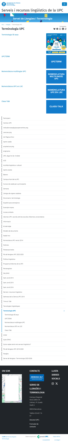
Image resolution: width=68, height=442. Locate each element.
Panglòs (6, 354)
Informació (7, 221)
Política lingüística (9, 259)
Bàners (5, 175)
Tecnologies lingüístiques (11, 306)
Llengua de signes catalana (12, 193)
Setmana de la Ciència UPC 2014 (14, 297)
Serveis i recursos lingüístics (12, 292)
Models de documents (10, 231)
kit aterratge (7, 226)
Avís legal (57, 440)
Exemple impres (8, 207)
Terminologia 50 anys (10, 35)
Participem (6, 118)
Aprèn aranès (7, 170)
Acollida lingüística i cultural (12, 165)
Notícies (6, 245)
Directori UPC (34, 420)
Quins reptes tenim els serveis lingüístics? (17, 344)
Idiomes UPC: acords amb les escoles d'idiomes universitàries (23, 217)
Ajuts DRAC (7, 340)
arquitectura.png (8, 146)
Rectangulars (7, 268)
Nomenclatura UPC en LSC (12, 86)
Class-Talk (6, 101)
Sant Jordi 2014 (8, 278)
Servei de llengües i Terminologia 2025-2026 (17, 358)
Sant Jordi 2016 (8, 287)
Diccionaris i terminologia (11, 198)
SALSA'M (6, 273)
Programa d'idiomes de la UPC (13, 264)
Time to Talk (7, 301)
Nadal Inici (6, 236)
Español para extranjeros (11, 203)
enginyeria (6, 151)
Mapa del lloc (56, 436)
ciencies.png (7, 132)
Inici (3, 24)
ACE (4, 160)
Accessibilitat (46, 440)
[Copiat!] (65, 29)
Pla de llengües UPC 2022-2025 (13, 254)
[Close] (64, 4)
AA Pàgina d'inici (8, 137)
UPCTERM (6, 56)
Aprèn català (7, 142)
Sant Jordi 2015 (8, 283)
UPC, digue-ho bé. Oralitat (11, 156)
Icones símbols (8, 212)
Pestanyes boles (8, 250)
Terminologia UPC (9, 311)
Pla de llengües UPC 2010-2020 (13, 349)
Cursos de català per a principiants (14, 184)
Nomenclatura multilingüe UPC (14, 71)
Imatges (8, 24)
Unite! (5, 335)
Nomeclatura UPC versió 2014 (13, 240)
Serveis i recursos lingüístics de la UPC (32, 10)
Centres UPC (7, 123)
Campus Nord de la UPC (11, 179)
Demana (6, 189)
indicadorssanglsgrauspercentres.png (15, 128)
